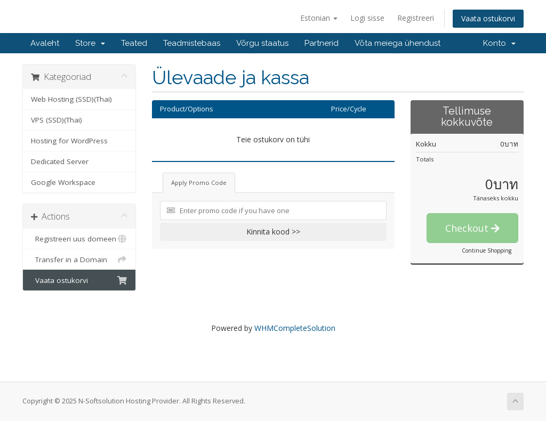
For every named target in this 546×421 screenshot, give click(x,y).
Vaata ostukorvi (488, 18)
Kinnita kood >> (273, 231)
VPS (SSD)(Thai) (56, 120)
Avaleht (44, 43)
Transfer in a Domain (79, 259)
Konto (499, 43)
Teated (134, 43)
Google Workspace (63, 182)
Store (90, 43)
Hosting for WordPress (69, 140)
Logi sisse (367, 18)
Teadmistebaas (191, 43)
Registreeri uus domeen (79, 238)
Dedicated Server (60, 161)
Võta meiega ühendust (397, 43)
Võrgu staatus (262, 43)
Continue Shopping (486, 250)
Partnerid (321, 43)
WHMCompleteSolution (294, 328)
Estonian (319, 18)
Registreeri (415, 18)
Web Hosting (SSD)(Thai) (71, 99)
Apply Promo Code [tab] (199, 183)
